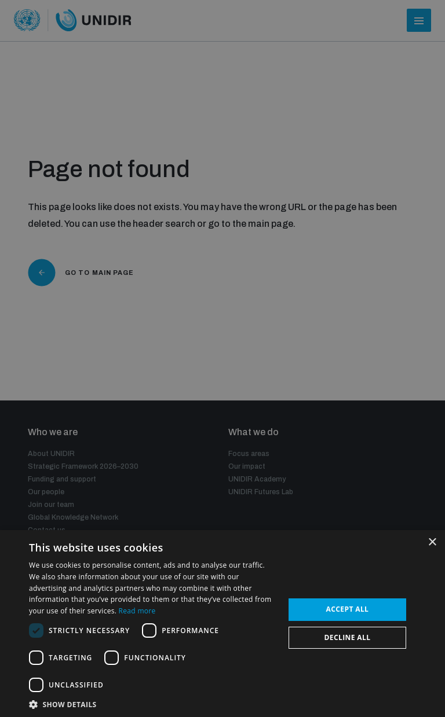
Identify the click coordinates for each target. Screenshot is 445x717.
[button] (153, 703)
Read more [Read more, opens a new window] (137, 611)
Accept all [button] (347, 609)
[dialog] (222, 358)
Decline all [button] (347, 637)
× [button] (432, 542)
